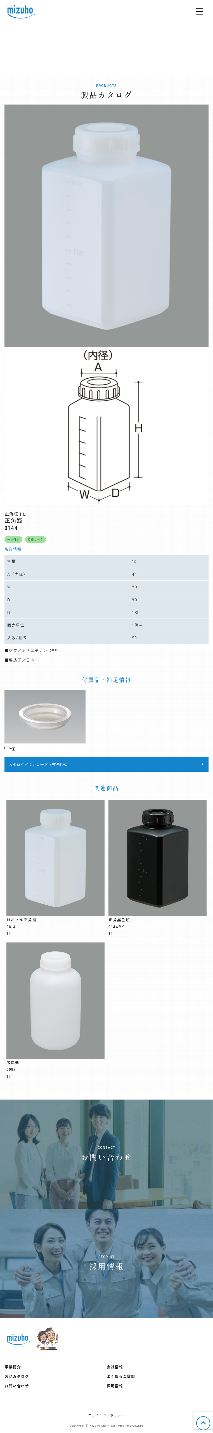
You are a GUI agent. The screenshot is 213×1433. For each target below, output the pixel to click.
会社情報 (114, 1367)
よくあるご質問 (120, 1376)
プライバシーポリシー (106, 1415)
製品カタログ (16, 1376)
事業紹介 (12, 1367)
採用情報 (114, 1386)
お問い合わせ (16, 1386)
